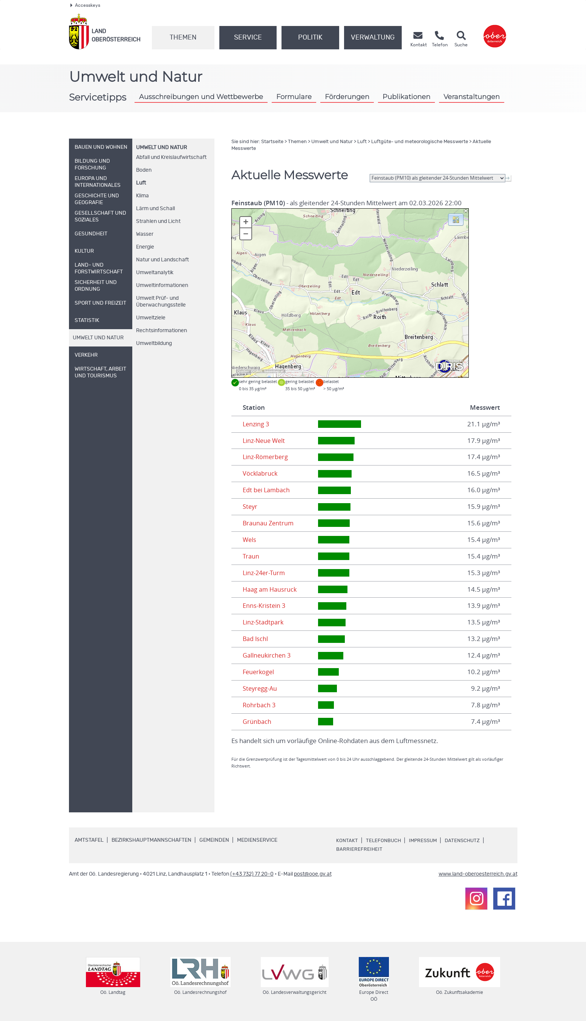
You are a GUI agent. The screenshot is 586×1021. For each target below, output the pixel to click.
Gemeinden (214, 840)
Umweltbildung (154, 343)
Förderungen (347, 96)
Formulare (294, 96)
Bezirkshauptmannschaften (151, 840)
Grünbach (257, 721)
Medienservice (257, 840)
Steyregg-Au (260, 688)
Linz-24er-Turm (265, 573)
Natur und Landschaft (162, 259)
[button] (456, 219)
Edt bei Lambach (267, 490)
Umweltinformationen (162, 285)
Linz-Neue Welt (265, 440)
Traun (251, 556)
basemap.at (273, 371)
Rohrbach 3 (259, 705)
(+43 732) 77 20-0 (252, 874)
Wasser (144, 234)
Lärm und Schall (155, 208)
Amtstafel (89, 840)
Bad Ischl (256, 639)
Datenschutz (466, 840)
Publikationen (406, 96)
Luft (141, 183)
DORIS (257, 371)
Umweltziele (150, 317)
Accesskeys (85, 5)
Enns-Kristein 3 (264, 605)
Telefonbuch (384, 840)
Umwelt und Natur (161, 147)
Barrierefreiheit (359, 849)
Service (248, 37)
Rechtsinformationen (161, 330)
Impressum (425, 840)
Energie (145, 247)
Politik (310, 37)
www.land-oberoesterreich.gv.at (478, 874)
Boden (143, 170)
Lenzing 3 (257, 424)
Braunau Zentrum (269, 523)
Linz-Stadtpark (264, 622)
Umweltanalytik (154, 272)
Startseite (272, 141)
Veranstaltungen (472, 96)
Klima (142, 195)
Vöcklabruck (260, 473)
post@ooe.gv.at (313, 874)
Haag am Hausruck (270, 589)
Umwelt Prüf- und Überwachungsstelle (161, 302)
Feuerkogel (259, 672)
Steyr (250, 506)
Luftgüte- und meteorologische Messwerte (419, 141)
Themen (183, 37)
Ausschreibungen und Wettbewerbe (201, 96)
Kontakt (347, 840)
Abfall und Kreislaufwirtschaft (171, 157)
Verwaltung (373, 37)
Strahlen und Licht (158, 221)
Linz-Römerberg (266, 457)
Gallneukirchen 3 (267, 655)
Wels (250, 540)
